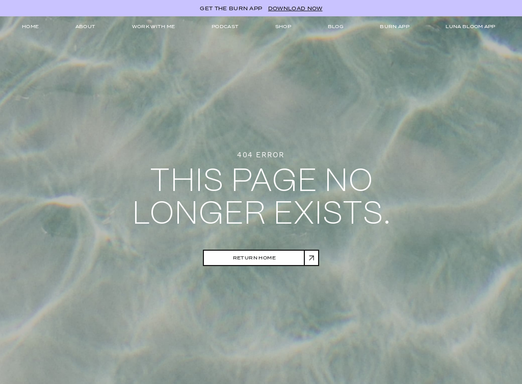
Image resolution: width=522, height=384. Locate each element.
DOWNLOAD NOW (295, 8)
